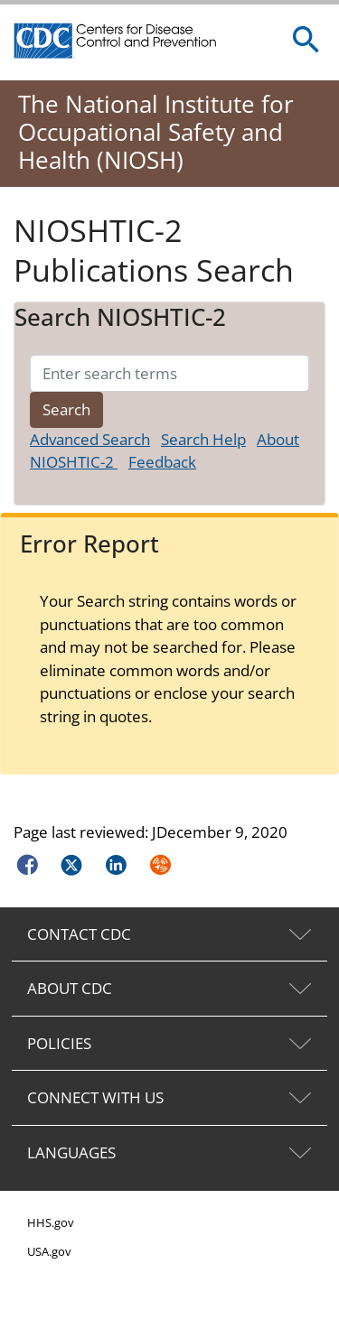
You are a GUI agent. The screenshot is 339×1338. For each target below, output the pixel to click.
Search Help (203, 439)
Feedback (162, 461)
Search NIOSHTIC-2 (120, 317)
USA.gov (49, 1251)
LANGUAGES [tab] (71, 1152)
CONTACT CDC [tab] (79, 934)
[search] (306, 40)
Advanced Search (90, 439)
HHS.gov (50, 1222)
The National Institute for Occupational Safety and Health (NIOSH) (156, 131)
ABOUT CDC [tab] (69, 988)
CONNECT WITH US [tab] (95, 1097)
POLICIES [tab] (59, 1043)
